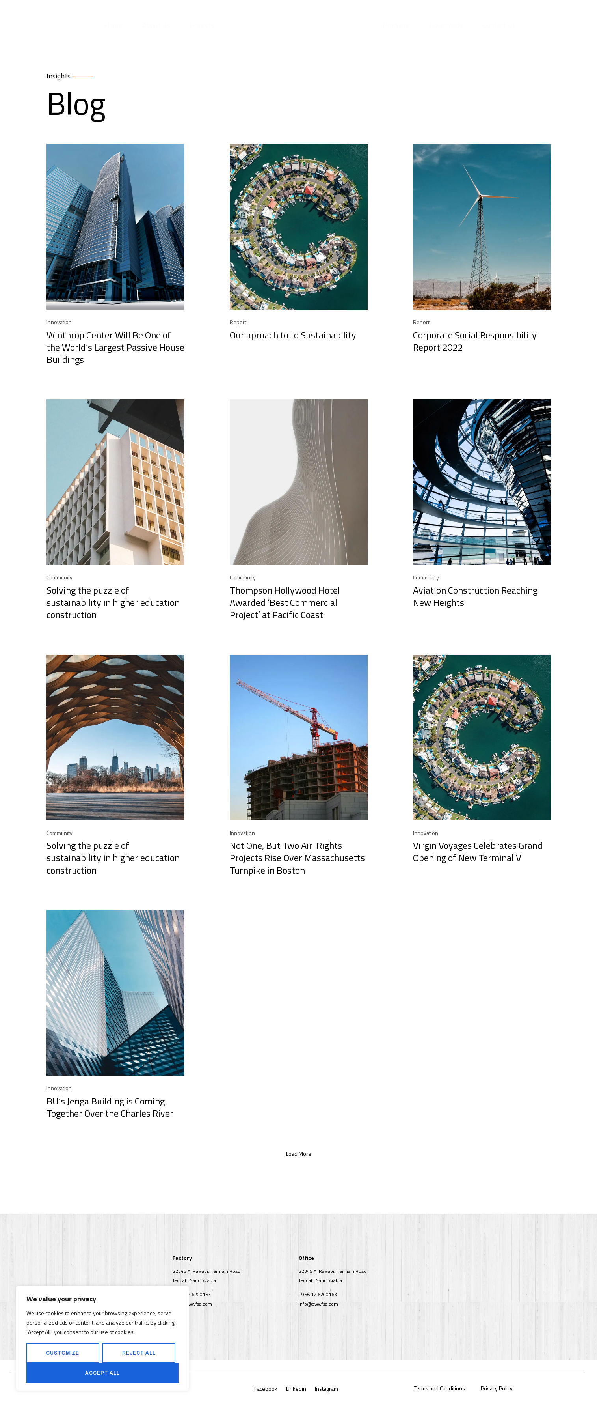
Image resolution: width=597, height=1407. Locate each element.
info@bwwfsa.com (192, 1305)
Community (59, 578)
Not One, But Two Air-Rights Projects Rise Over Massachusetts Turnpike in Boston (297, 859)
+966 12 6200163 (192, 1295)
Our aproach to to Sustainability (293, 336)
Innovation (59, 323)
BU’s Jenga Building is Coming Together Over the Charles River (109, 1108)
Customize (62, 1353)
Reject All (139, 1353)
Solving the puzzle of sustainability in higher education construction (113, 603)
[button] (298, 1155)
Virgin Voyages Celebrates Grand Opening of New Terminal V (478, 853)
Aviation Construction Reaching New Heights (475, 597)
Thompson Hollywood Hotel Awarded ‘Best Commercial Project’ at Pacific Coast (285, 603)
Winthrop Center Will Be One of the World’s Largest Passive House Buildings (115, 348)
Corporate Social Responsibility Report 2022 (475, 342)
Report (238, 323)
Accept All (102, 1373)
